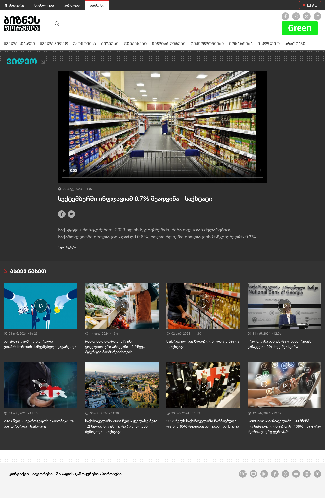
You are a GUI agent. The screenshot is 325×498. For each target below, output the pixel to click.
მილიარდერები (169, 43)
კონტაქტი (19, 473)
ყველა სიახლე (19, 43)
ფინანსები (135, 43)
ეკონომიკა (84, 43)
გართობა (72, 5)
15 (242, 473)
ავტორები (42, 473)
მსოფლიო (269, 43)
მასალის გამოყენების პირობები (89, 473)
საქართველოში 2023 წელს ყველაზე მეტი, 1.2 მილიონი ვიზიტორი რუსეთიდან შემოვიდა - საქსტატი (122, 426)
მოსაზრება (241, 43)
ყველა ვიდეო (54, 43)
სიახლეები (44, 5)
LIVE (312, 5)
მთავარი (16, 5)
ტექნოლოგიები (207, 43)
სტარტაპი (295, 43)
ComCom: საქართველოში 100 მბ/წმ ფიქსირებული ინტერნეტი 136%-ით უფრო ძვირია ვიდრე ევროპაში (284, 426)
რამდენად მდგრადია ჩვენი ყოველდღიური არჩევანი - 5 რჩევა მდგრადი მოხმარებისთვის (115, 346)
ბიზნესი (97, 5)
